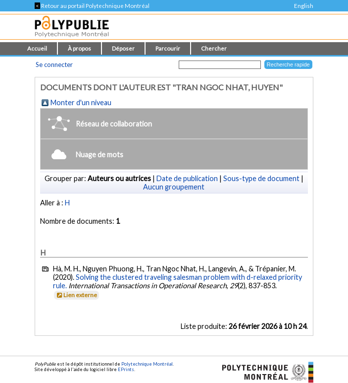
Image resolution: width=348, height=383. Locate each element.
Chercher (214, 48)
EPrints (126, 369)
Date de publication (187, 178)
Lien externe (76, 295)
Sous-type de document (261, 178)
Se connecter (54, 64)
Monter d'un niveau (80, 102)
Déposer (123, 48)
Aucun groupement (173, 187)
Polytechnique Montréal (147, 364)
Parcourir (167, 48)
